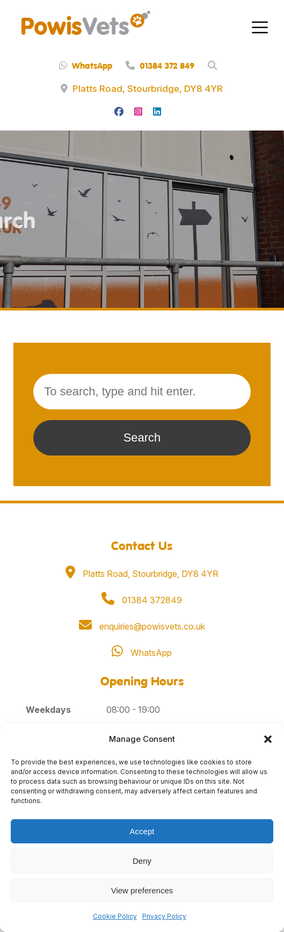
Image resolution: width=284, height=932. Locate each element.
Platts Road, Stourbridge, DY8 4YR (142, 88)
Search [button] (142, 437)
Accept (142, 831)
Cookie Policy (115, 916)
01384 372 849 (160, 65)
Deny (142, 860)
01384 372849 (141, 600)
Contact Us (141, 545)
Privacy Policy (164, 916)
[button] (268, 739)
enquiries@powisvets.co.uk (142, 626)
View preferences (142, 890)
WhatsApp (85, 65)
